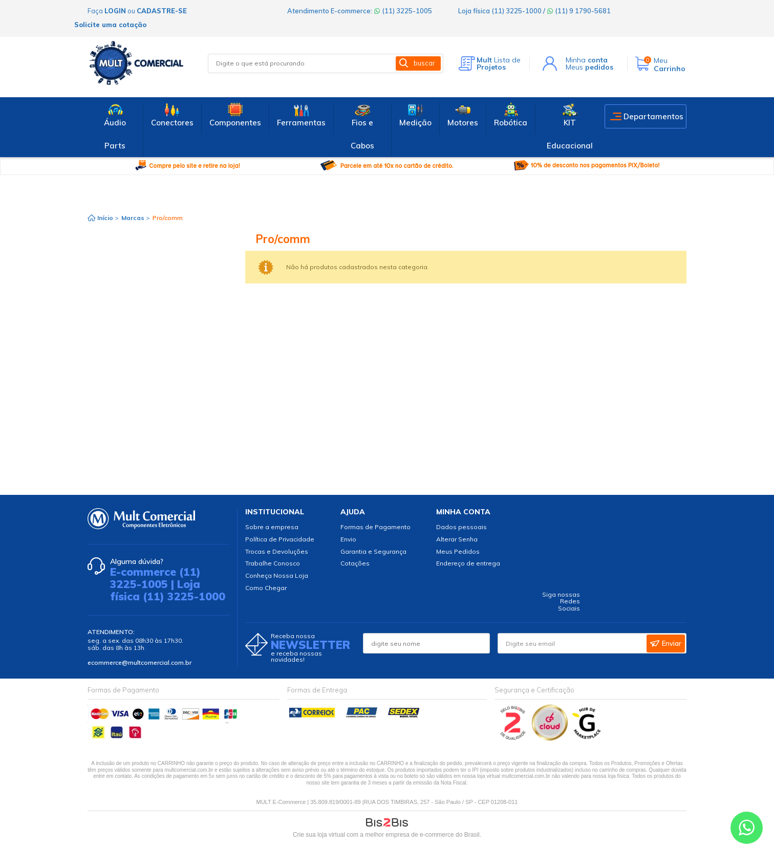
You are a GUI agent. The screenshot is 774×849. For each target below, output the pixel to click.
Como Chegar (266, 588)
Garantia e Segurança (373, 551)
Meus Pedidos (458, 551)
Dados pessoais (461, 527)
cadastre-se (162, 11)
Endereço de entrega (468, 563)
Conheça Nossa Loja (276, 575)
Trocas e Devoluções (276, 551)
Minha (587, 59)
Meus (589, 67)
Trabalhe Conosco (272, 563)
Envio (348, 539)
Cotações (355, 563)
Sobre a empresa (271, 527)
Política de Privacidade (279, 539)
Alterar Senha (457, 539)
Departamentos (653, 116)
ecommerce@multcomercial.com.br (139, 662)
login (115, 11)
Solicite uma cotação (110, 24)
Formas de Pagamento (375, 527)
